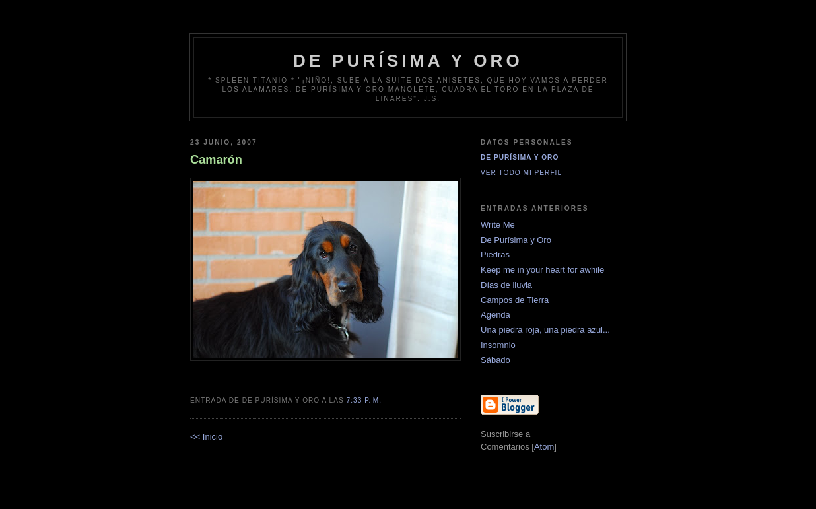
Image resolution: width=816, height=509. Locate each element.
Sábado (495, 360)
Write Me (498, 225)
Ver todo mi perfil (521, 172)
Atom (544, 447)
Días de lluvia (506, 285)
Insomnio (498, 345)
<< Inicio (206, 437)
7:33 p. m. (364, 400)
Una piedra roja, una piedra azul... (545, 330)
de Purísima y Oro (408, 61)
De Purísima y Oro (520, 157)
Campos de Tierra (515, 300)
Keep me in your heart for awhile (542, 270)
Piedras (495, 254)
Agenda (495, 315)
